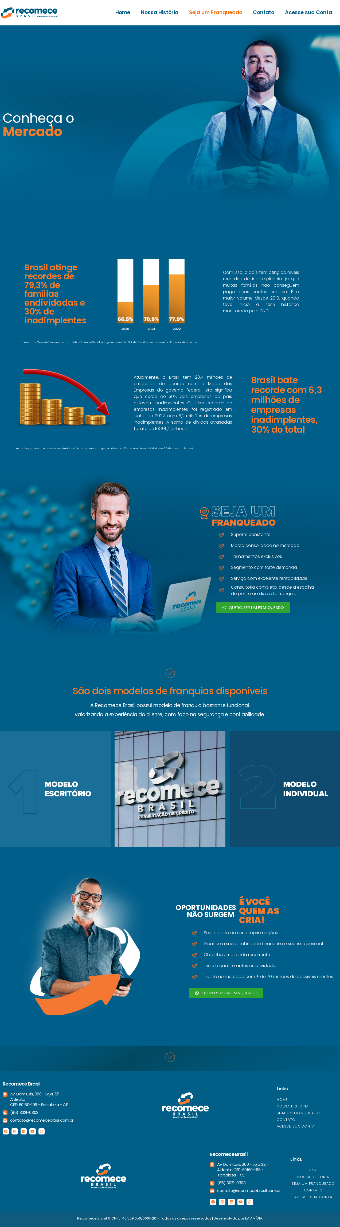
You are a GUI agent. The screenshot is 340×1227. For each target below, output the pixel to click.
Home (122, 12)
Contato (263, 12)
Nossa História (159, 12)
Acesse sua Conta (308, 12)
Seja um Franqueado (215, 12)
